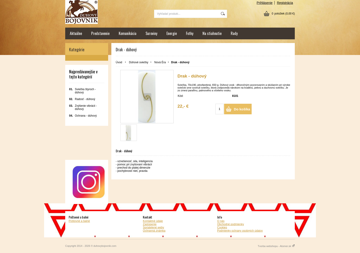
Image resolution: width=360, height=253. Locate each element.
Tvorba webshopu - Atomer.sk (276, 246)
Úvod (119, 62)
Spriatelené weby (153, 227)
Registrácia (285, 3)
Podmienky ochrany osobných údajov (240, 230)
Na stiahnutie (212, 33)
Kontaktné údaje (153, 221)
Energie (171, 33)
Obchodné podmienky (230, 224)
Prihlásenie (265, 3)
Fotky (189, 33)
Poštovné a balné (79, 221)
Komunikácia (127, 33)
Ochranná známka (154, 230)
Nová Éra (160, 62)
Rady (234, 33)
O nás (221, 221)
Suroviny (151, 33)
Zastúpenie (149, 224)
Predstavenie (100, 33)
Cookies (222, 227)
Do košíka (242, 109)
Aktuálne (76, 33)
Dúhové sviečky (138, 62)
